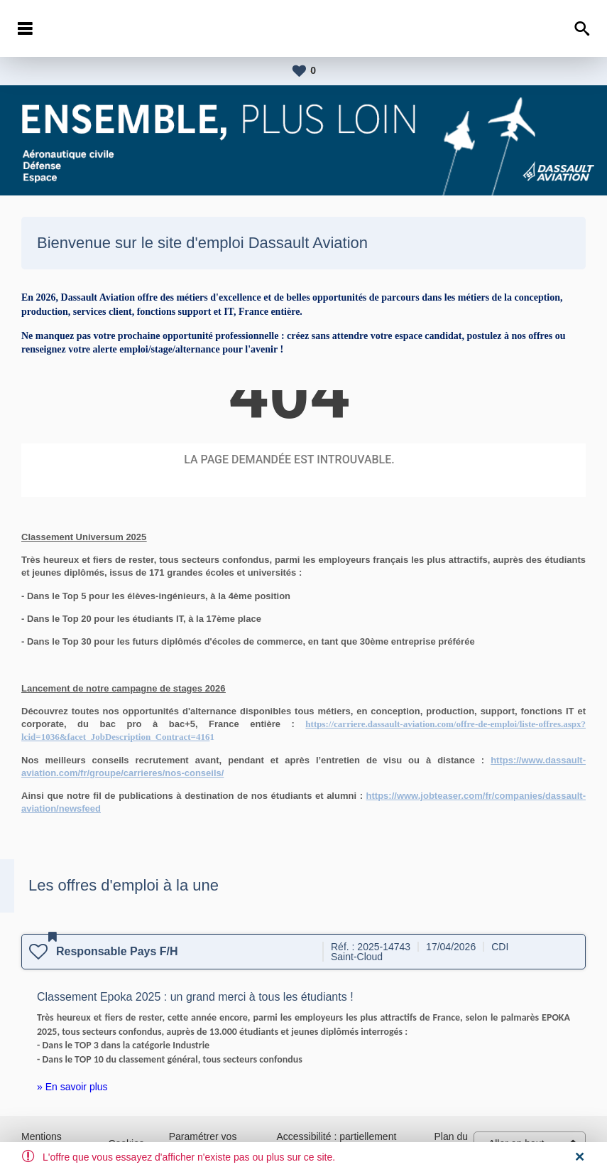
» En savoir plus (72, 1086)
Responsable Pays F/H (117, 951)
